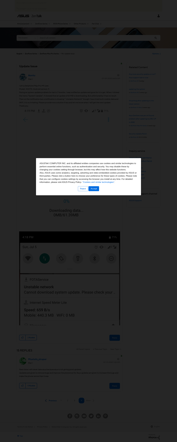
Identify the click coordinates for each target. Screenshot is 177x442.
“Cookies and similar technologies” (96, 230)
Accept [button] (94, 236)
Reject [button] (83, 236)
